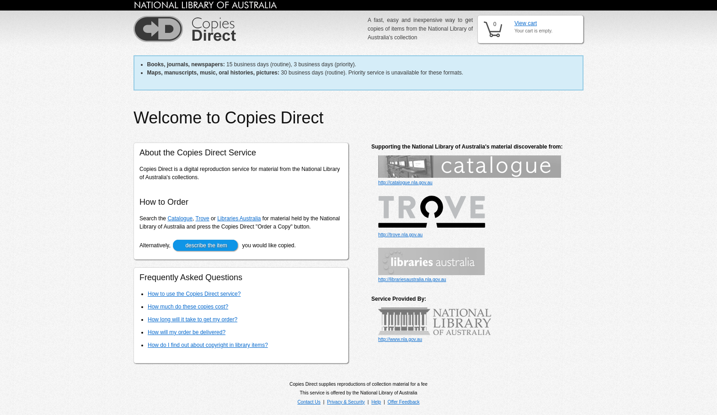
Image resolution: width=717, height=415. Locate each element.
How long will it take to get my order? (192, 319)
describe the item (206, 245)
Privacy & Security (346, 401)
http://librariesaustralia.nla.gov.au (412, 279)
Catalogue (180, 218)
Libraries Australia (239, 218)
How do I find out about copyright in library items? (208, 345)
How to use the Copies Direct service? (194, 294)
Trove (202, 218)
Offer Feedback (404, 401)
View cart (525, 23)
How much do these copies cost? (188, 306)
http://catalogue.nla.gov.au (405, 182)
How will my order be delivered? (186, 332)
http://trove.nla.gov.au (400, 234)
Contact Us (308, 401)
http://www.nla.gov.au (400, 339)
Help (376, 401)
